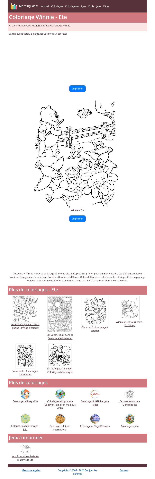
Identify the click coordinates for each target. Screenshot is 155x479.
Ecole (91, 6)
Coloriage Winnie (61, 25)
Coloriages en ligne (75, 6)
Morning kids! (24, 6)
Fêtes (106, 6)
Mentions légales (31, 470)
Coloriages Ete (41, 25)
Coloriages (57, 6)
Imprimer (77, 88)
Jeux (98, 6)
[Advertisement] (77, 60)
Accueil (45, 6)
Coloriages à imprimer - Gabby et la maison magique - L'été (60, 401)
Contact (124, 470)
